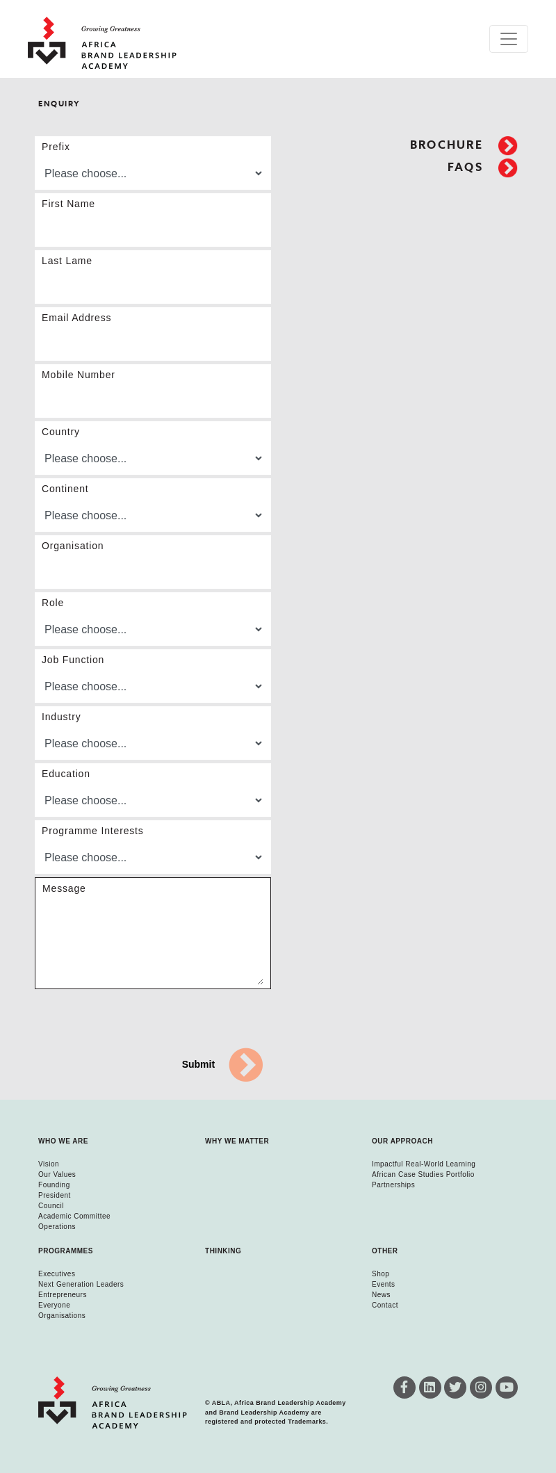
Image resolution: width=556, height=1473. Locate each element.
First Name (68, 203)
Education (66, 773)
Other (385, 1251)
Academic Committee (74, 1216)
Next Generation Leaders (81, 1284)
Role (53, 602)
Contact (385, 1305)
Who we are (63, 1141)
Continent (65, 488)
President (54, 1195)
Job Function (73, 659)
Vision (48, 1164)
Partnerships (393, 1185)
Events (383, 1284)
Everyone (54, 1305)
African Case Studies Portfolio (423, 1174)
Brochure (464, 145)
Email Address (76, 317)
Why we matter (237, 1141)
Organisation (73, 545)
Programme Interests (93, 830)
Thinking (223, 1251)
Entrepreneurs (62, 1295)
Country (61, 431)
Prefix (56, 146)
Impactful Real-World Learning (423, 1164)
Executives (56, 1274)
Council (51, 1206)
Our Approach (402, 1141)
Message (64, 888)
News (381, 1295)
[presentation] (140, 1020)
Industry (61, 716)
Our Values (57, 1174)
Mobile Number (78, 374)
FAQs (483, 167)
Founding (54, 1185)
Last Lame (67, 260)
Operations (57, 1226)
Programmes (65, 1251)
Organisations (61, 1315)
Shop (380, 1274)
